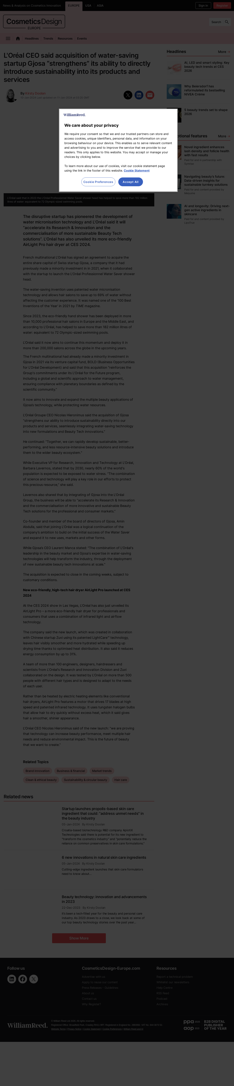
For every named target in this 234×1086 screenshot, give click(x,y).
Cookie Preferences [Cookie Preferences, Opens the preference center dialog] (98, 182)
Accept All (131, 182)
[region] (118, 150)
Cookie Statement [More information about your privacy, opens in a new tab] (137, 170)
